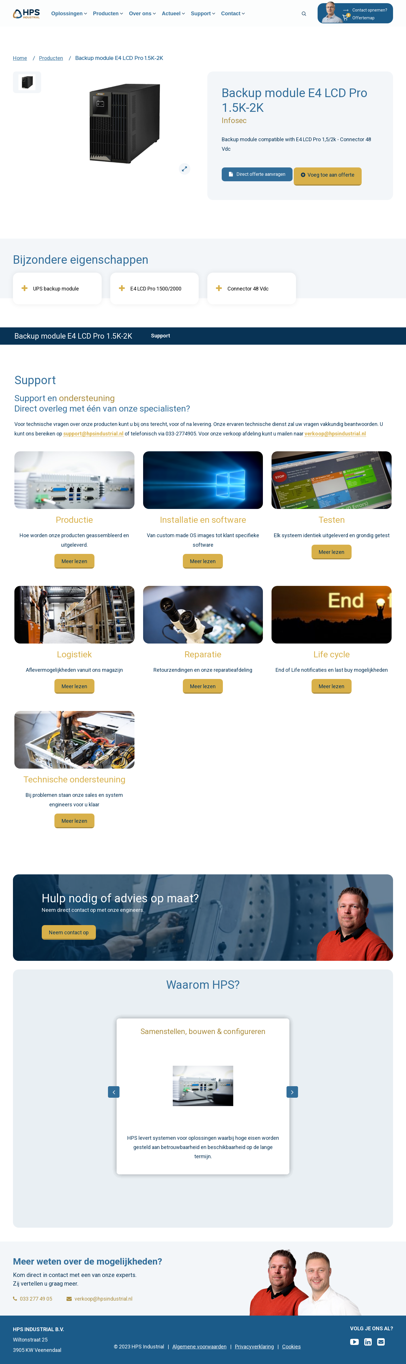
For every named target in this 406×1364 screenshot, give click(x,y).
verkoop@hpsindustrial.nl (335, 434)
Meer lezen (74, 561)
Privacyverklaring (254, 1346)
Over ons (151, 17)
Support (211, 17)
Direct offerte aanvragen (257, 174)
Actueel (181, 17)
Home (20, 58)
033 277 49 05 (32, 1299)
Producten (116, 17)
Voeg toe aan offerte (331, 175)
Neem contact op (69, 932)
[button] (364, 21)
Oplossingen (77, 17)
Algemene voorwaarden (199, 1346)
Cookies (291, 1346)
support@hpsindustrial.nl (93, 434)
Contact (241, 17)
